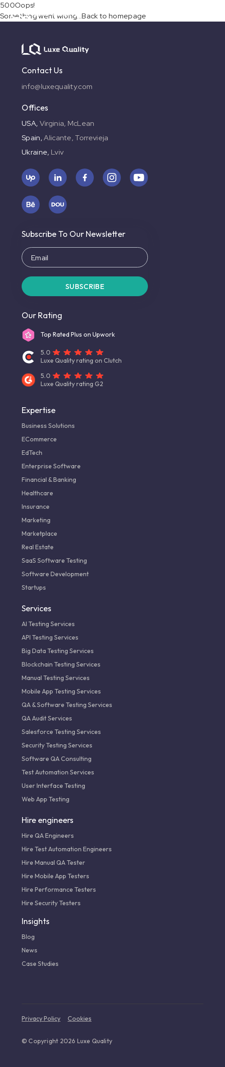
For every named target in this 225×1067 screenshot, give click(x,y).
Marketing (36, 520)
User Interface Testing (53, 786)
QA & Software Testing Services (67, 705)
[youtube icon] (139, 178)
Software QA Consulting (57, 759)
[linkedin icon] (58, 178)
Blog (28, 937)
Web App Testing (45, 799)
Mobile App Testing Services (61, 691)
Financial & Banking (49, 480)
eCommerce (39, 439)
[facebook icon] (85, 178)
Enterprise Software (51, 466)
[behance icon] (31, 204)
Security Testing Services (57, 745)
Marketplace (39, 533)
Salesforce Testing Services (63, 732)
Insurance (36, 506)
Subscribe (84, 286)
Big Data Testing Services (58, 651)
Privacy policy (41, 1019)
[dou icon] (58, 204)
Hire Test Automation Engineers (67, 849)
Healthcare (37, 493)
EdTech (32, 453)
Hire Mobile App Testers (55, 876)
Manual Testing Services (56, 678)
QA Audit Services (47, 718)
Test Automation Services (58, 772)
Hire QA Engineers (48, 835)
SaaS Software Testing (54, 560)
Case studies (40, 964)
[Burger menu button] (212, 12)
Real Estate (38, 547)
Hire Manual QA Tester (53, 862)
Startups (34, 587)
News (29, 950)
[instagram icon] (112, 178)
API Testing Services (50, 637)
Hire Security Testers (51, 903)
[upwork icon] (31, 178)
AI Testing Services (49, 624)
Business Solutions (48, 426)
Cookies (80, 1019)
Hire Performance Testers (59, 889)
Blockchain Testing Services (61, 664)
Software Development (55, 574)
